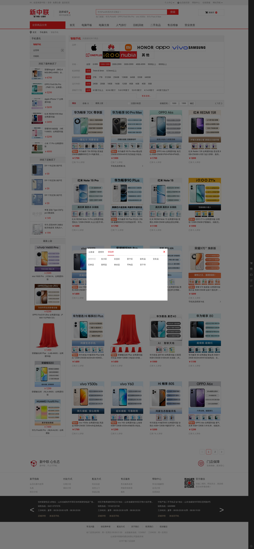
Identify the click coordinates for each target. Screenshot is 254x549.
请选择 (111, 252)
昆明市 (101, 252)
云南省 (91, 252)
